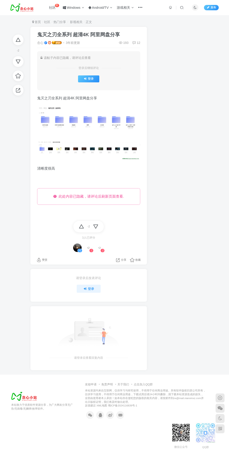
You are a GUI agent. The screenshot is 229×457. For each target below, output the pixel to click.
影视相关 (76, 22)
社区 (54, 6)
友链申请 (91, 384)
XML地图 (101, 405)
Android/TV (100, 7)
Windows (73, 7)
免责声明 (107, 384)
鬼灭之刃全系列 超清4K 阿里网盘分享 (78, 34)
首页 (36, 22)
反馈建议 (90, 405)
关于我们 (123, 384)
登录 (89, 78)
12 (136, 43)
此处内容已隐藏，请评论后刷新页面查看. (88, 196)
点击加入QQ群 (143, 384)
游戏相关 (125, 7)
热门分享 (59, 22)
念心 (40, 43)
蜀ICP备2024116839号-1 (122, 405)
